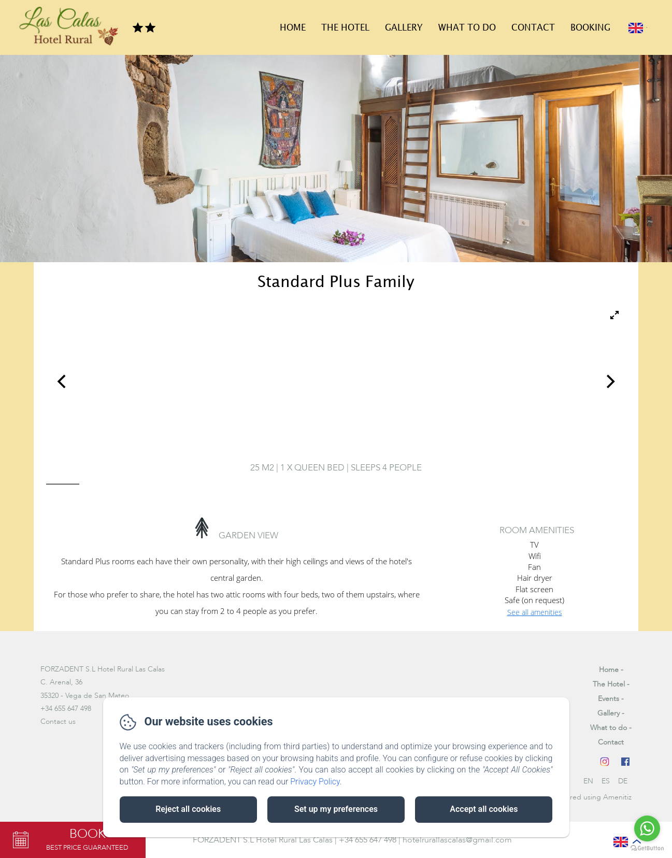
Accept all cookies (484, 809)
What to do (467, 28)
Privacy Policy (315, 781)
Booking (590, 28)
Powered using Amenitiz (592, 797)
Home (293, 28)
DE (622, 781)
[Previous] (62, 381)
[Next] (609, 381)
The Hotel (345, 28)
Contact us (58, 721)
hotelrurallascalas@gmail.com (457, 840)
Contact (533, 28)
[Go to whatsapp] (647, 828)
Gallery (404, 28)
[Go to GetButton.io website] (647, 848)
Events (608, 699)
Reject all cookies (188, 809)
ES (606, 781)
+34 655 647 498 (367, 840)
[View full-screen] (614, 315)
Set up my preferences (336, 809)
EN (588, 781)
